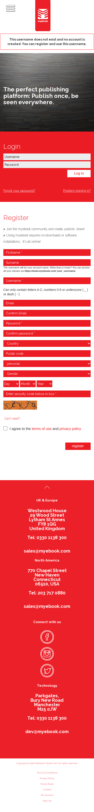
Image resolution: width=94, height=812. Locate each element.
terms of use (42, 429)
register (78, 446)
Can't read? (12, 418)
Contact (47, 789)
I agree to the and (42, 428)
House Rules (47, 784)
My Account (47, 795)
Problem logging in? (77, 190)
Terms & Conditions (47, 772)
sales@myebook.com (47, 551)
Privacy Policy (47, 778)
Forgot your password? (19, 190)
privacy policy (70, 429)
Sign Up (47, 800)
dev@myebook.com (47, 731)
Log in (79, 173)
